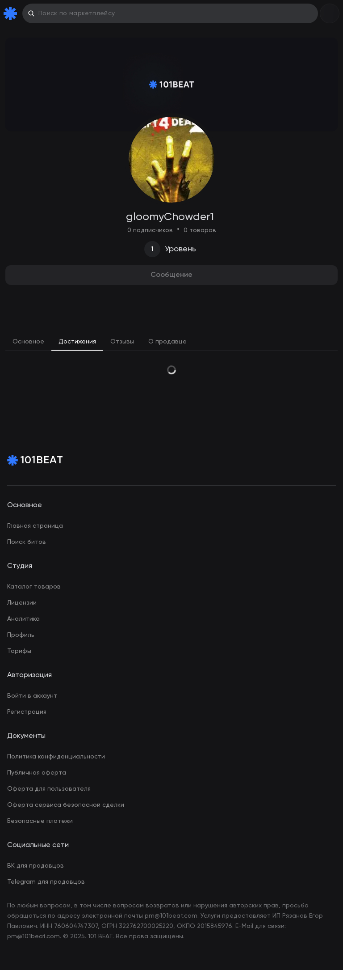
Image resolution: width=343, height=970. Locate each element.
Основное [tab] (28, 342)
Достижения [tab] (77, 342)
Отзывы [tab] (122, 342)
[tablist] (171, 342)
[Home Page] (12, 13)
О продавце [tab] (167, 342)
